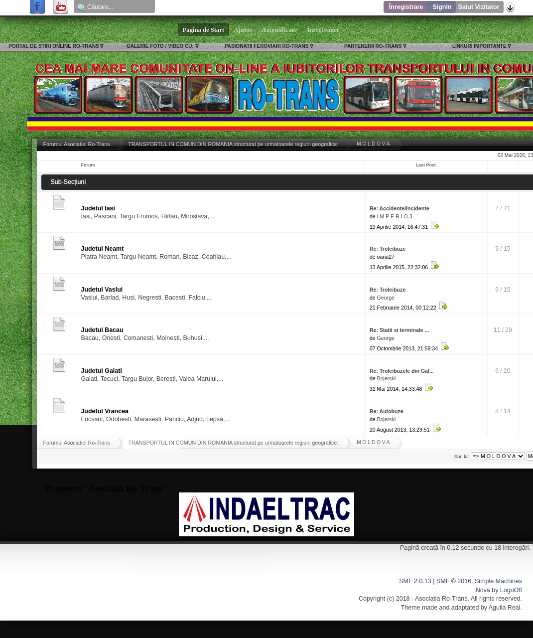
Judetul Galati (101, 370)
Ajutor (243, 29)
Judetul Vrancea (105, 411)
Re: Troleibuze (387, 249)
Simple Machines (498, 581)
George (386, 298)
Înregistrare (406, 6)
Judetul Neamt (102, 248)
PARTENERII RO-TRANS (372, 46)
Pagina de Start (203, 29)
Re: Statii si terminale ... (399, 330)
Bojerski (386, 378)
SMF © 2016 (453, 581)
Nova (483, 590)
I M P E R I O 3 (394, 216)
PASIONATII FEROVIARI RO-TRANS (267, 46)
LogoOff (511, 590)
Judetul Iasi (98, 208)
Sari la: (461, 456)
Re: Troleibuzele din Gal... (402, 371)
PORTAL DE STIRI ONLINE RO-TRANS (53, 46)
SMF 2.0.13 (415, 581)
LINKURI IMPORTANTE (479, 46)
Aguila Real (505, 607)
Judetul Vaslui (102, 289)
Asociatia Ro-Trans (441, 598)
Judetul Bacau (102, 329)
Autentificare (280, 29)
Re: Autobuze (386, 411)
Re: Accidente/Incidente (399, 208)
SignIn (441, 6)
